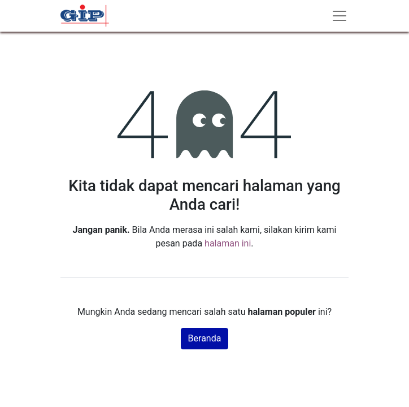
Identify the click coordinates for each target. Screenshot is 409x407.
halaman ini (227, 243)
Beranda (204, 338)
